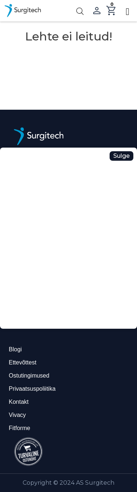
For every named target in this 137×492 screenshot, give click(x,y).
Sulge (121, 155)
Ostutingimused (29, 375)
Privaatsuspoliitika (32, 389)
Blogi (15, 349)
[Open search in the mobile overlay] (80, 11)
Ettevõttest (23, 362)
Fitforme (19, 428)
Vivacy (17, 415)
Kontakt (18, 402)
